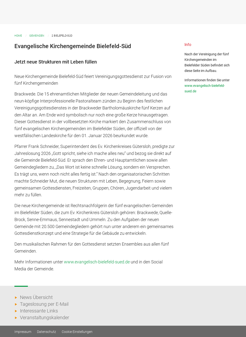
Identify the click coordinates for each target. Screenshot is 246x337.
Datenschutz (46, 332)
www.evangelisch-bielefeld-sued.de (97, 261)
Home (18, 35)
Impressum (22, 332)
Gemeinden (36, 35)
